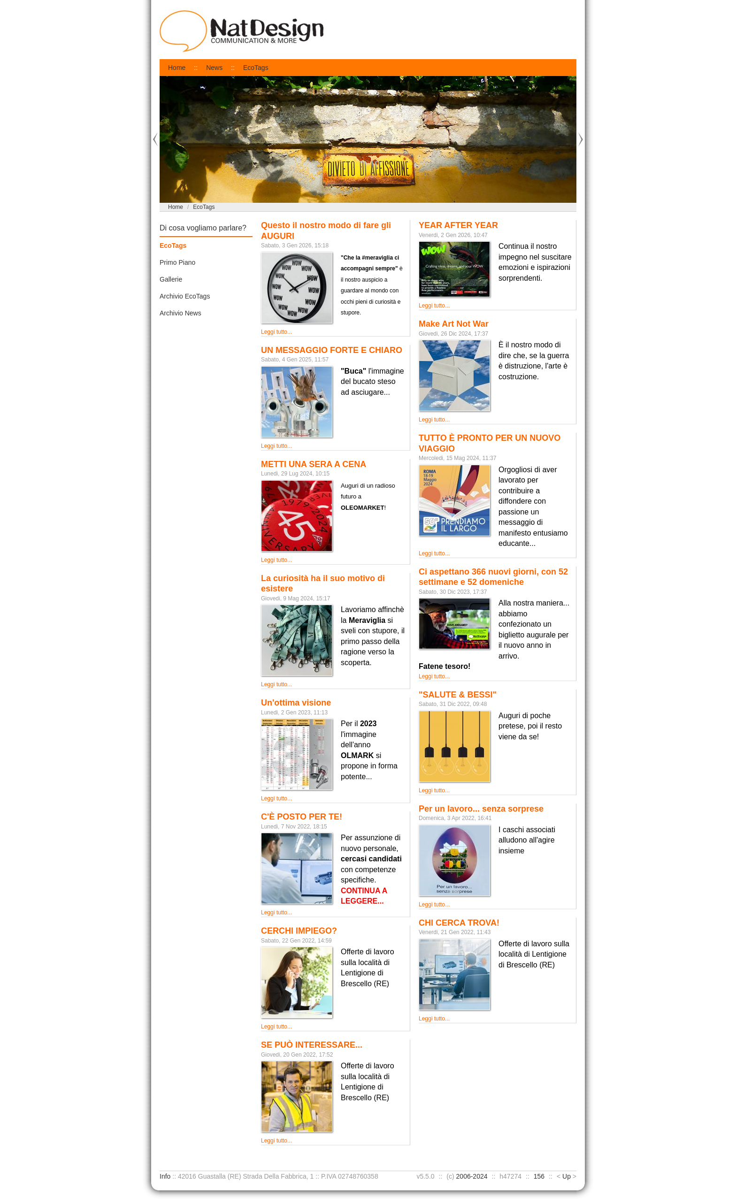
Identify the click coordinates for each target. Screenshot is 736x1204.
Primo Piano (177, 262)
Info (165, 1176)
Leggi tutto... (276, 332)
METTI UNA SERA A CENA (313, 464)
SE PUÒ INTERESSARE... (311, 1045)
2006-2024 (472, 1176)
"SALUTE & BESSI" (458, 694)
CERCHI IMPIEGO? (299, 931)
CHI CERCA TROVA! (459, 923)
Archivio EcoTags (185, 296)
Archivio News (180, 313)
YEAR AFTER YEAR (458, 225)
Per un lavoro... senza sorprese (481, 808)
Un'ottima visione (296, 702)
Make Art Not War (454, 324)
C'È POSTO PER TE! (301, 816)
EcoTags (255, 67)
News (214, 67)
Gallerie (171, 279)
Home (176, 67)
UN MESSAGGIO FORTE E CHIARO (331, 350)
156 (539, 1176)
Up (566, 1176)
